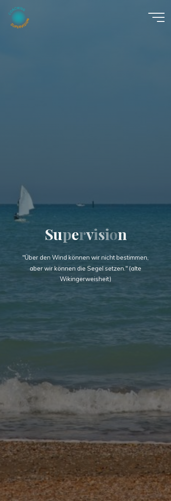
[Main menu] (156, 17)
